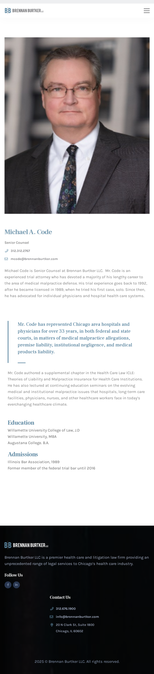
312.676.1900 (66, 609)
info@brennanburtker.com (77, 617)
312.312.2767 (20, 253)
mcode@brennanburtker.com (34, 261)
